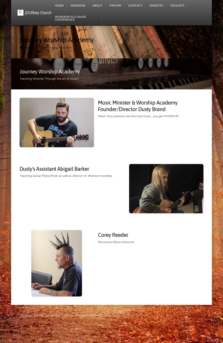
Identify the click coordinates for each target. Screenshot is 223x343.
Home (28, 47)
